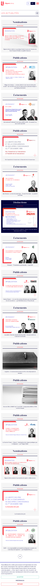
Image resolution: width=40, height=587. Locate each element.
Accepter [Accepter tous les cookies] (20, 577)
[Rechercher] (28, 3)
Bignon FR (7, 3)
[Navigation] (37, 3)
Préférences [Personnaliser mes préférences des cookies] (20, 580)
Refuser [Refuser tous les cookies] (20, 584)
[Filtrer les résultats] (37, 13)
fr (32, 3)
